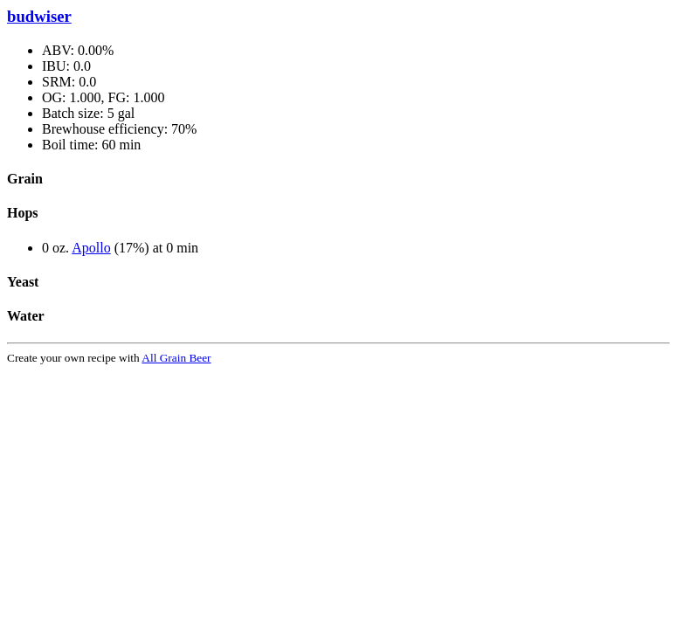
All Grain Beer (176, 357)
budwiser (39, 16)
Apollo (91, 247)
